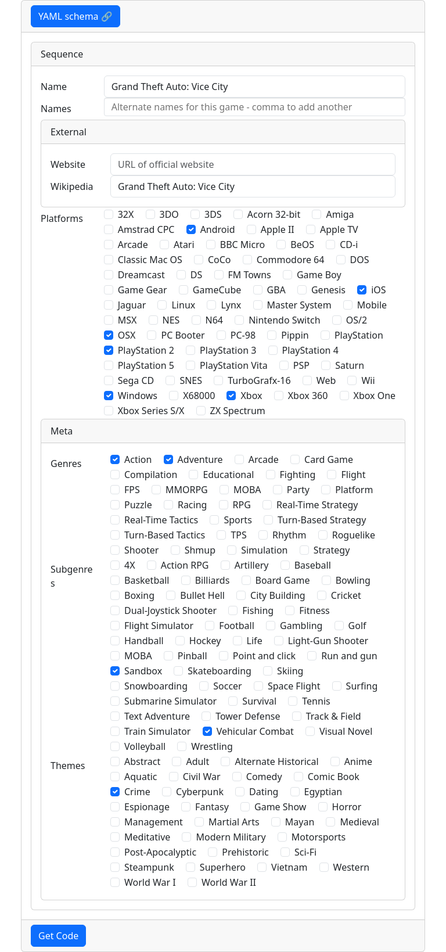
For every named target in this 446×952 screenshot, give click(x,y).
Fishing (258, 610)
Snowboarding (156, 686)
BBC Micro (242, 244)
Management (153, 822)
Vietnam (289, 867)
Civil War (202, 776)
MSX (127, 320)
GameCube (217, 289)
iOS (378, 289)
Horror (347, 806)
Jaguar (132, 305)
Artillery (252, 565)
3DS (213, 214)
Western (351, 867)
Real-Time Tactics (161, 519)
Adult (197, 761)
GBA (276, 289)
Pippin (295, 335)
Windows (137, 395)
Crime (137, 791)
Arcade (133, 244)
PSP (301, 365)
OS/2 (356, 320)
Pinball (192, 655)
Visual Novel (345, 731)
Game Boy (319, 274)
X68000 (199, 395)
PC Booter (182, 335)
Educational (228, 474)
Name (54, 86)
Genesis (328, 289)
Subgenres (72, 576)
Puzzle (138, 504)
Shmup (200, 550)
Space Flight (294, 686)
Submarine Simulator (170, 701)
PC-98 (243, 335)
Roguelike (353, 535)
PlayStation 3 (228, 350)
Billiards (212, 580)
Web (326, 380)
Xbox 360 (308, 395)
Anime (358, 761)
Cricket (346, 595)
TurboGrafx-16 (259, 380)
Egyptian (323, 791)
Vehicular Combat (255, 731)
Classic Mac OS (150, 259)
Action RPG (185, 565)
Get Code (58, 935)
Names (56, 108)
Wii (368, 380)
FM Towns (249, 274)
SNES (190, 380)
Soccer (227, 686)
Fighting (298, 474)
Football (236, 625)
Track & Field (333, 716)
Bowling (353, 580)
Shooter (141, 550)
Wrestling (211, 746)
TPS (238, 535)
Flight (353, 474)
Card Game (328, 459)
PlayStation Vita (234, 365)
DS (196, 274)
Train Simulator (157, 731)
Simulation (264, 550)
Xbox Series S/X (151, 410)
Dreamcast (141, 274)
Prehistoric (245, 852)
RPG (242, 504)
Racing (192, 504)
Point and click (264, 655)
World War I (150, 882)
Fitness (314, 610)
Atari (184, 244)
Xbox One (375, 395)
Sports (237, 519)
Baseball (312, 565)
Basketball (146, 580)
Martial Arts (234, 822)
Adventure (200, 459)
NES (171, 320)
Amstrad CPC (146, 229)
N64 (214, 320)
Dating (263, 791)
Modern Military (230, 837)
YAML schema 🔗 (75, 16)
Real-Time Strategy (317, 504)
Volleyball (145, 746)
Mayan (300, 822)
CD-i (349, 244)
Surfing (362, 686)
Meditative (147, 837)
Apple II (277, 229)
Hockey (205, 640)
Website (68, 164)
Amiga (340, 214)
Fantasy (212, 806)
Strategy (332, 550)
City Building (277, 595)
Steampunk (149, 867)
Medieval (359, 822)
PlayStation (358, 335)
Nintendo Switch (284, 320)
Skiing (290, 670)
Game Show (280, 806)
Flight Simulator (158, 625)
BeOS (302, 244)
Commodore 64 (291, 259)
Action (138, 459)
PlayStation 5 (146, 365)
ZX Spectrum (237, 410)
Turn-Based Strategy (322, 519)
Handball (144, 640)
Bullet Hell (202, 595)
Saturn (349, 365)
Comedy (264, 776)
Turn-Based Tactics (164, 535)
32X (126, 214)
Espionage (147, 806)
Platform (354, 489)
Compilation (150, 474)
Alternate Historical (276, 761)
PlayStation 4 (310, 350)
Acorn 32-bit (273, 214)
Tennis (316, 701)
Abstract (142, 761)
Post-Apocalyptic (160, 852)
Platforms (62, 218)
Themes (68, 765)
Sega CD (136, 380)
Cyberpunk (200, 791)
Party (298, 489)
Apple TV (339, 229)
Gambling (301, 625)
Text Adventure (157, 716)
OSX (127, 335)
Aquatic (140, 776)
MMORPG (187, 489)
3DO (169, 214)
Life (254, 640)
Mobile (372, 305)
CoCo (219, 259)
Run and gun (349, 655)
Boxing (139, 595)
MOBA (247, 489)
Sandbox (143, 670)
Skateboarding (219, 670)
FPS (132, 489)
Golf (357, 625)
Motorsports (319, 837)
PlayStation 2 (146, 350)
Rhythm (289, 535)
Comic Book (333, 776)
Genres (66, 463)
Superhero (223, 867)
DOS (359, 259)
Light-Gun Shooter (328, 640)
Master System (299, 305)
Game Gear (142, 289)
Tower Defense (247, 716)
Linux (183, 305)
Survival (259, 701)
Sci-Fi (305, 852)
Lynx (231, 305)
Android (217, 229)
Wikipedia (72, 186)
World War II (229, 882)
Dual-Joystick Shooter (170, 610)
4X (129, 565)
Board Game (283, 580)
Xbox (251, 395)
